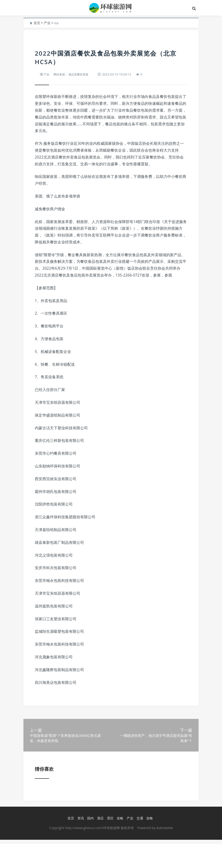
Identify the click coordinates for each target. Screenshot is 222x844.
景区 (110, 822)
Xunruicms (164, 832)
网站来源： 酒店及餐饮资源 (73, 74)
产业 (47, 23)
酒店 (100, 822)
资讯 (80, 822)
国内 (90, 822)
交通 (139, 822)
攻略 (119, 822)
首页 (37, 23)
